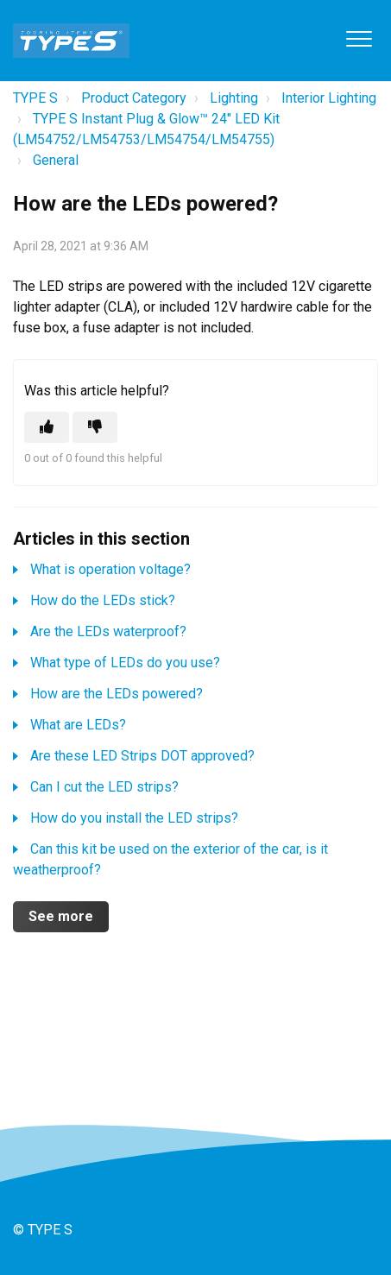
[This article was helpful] (46, 427)
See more (60, 916)
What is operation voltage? (110, 569)
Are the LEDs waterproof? (108, 631)
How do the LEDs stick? (102, 600)
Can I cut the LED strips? (104, 787)
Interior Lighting (328, 98)
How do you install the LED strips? (134, 818)
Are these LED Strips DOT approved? (142, 756)
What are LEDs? (78, 724)
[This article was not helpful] (95, 427)
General (56, 160)
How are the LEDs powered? (116, 693)
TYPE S (35, 98)
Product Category (133, 98)
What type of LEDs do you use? (125, 662)
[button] (358, 38)
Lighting (234, 98)
